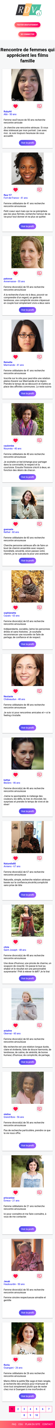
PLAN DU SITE (32, 1424)
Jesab (7, 1281)
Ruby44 (8, 111)
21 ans (16, 1200)
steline (7, 1114)
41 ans (24, 197)
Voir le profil (27, 142)
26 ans (18, 1367)
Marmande (9, 365)
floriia (7, 1365)
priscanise (9, 1197)
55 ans (21, 281)
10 (36, 1415)
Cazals (7, 615)
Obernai (8, 1033)
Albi (6, 114)
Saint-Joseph (10, 950)
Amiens (8, 866)
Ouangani (9, 1367)
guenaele (8, 529)
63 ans (16, 615)
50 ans (13, 114)
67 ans (16, 866)
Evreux (7, 1200)
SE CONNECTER (27, 34)
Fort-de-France (11, 197)
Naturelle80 (10, 863)
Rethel (7, 532)
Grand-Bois (9, 1117)
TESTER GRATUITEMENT (27, 25)
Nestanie (8, 696)
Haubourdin (10, 1284)
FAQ (14, 1424)
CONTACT (47, 1424)
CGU (20, 1424)
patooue (8, 278)
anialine (8, 1030)
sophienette (10, 613)
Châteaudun (10, 699)
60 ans (15, 532)
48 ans (21, 699)
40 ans (17, 448)
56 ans (20, 1117)
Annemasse (10, 281)
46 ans (16, 782)
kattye (7, 780)
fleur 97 (8, 195)
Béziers (7, 782)
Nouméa (8, 448)
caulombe (9, 445)
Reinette (8, 362)
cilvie (6, 947)
